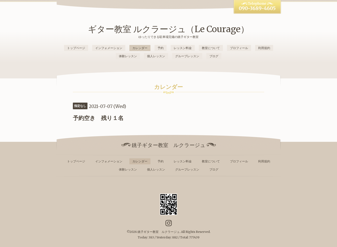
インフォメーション (108, 48)
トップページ (76, 48)
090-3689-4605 (257, 8)
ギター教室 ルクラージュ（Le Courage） (168, 29)
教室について (211, 48)
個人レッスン (156, 56)
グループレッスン (187, 56)
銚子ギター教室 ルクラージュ (159, 232)
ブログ (213, 56)
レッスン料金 (183, 48)
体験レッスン (128, 56)
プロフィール (239, 48)
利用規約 (264, 48)
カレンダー (139, 48)
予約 (161, 48)
